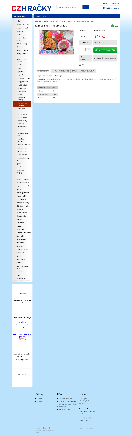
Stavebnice (20, 243)
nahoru (38, 428)
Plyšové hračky (21, 216)
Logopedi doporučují (23, 186)
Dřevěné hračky (21, 44)
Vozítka (18, 263)
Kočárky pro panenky (21, 110)
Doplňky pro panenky (21, 98)
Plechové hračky (21, 213)
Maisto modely (21, 196)
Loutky (18, 189)
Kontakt (39, 401)
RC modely (20, 229)
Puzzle (18, 226)
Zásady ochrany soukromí (67, 401)
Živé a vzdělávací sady (22, 267)
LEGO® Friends (22, 118)
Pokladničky (20, 223)
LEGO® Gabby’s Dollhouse (23, 122)
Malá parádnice (22, 127)
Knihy (18, 176)
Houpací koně (21, 75)
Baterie (18, 275)
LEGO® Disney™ (23, 114)
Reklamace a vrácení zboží (67, 404)
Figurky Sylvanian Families (22, 60)
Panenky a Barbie (23, 130)
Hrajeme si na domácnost (22, 104)
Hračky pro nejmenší (23, 78)
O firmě (39, 399)
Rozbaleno (20, 272)
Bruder (18, 34)
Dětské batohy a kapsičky (22, 39)
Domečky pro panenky (22, 93)
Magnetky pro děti (22, 193)
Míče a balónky (21, 199)
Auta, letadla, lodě (22, 24)
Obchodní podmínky (22, 359)
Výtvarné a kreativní (24, 144)
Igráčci (18, 164)
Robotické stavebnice (23, 233)
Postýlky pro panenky (21, 140)
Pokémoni (19, 219)
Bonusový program (65, 409)
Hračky (17, 21)
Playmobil (19, 209)
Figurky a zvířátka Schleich (22, 55)
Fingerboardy (20, 47)
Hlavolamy (20, 65)
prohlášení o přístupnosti (42, 430)
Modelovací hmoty (22, 203)
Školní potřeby (21, 246)
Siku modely (20, 236)
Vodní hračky (20, 259)
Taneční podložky (22, 249)
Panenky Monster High (23, 134)
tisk (45, 428)
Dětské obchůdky (23, 88)
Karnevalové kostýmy (20, 171)
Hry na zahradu (21, 155)
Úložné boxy (20, 253)
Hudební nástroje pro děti (23, 159)
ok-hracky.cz (22, 374)
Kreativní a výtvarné (23, 179)
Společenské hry (21, 239)
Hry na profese (21, 151)
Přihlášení (105, 3)
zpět (116, 26)
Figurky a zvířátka (22, 50)
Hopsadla (19, 72)
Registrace (115, 3)
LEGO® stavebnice (22, 183)
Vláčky (18, 256)
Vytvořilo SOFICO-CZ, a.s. (86, 428)
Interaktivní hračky (22, 167)
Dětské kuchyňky (23, 85)
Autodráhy (19, 31)
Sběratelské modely (23, 206)
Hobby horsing (21, 68)
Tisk (82, 65)
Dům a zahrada (20, 278)
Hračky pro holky (22, 82)
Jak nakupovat (63, 407)
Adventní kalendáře (22, 28)
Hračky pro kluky (21, 148)
